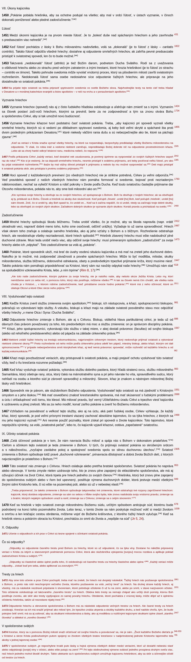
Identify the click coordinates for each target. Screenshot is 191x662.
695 (176, 302)
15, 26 (122, 244)
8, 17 (60, 319)
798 (176, 389)
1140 (177, 610)
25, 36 (124, 282)
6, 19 (134, 303)
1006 (177, 197)
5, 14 (138, 648)
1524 (177, 629)
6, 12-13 (49, 367)
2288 (177, 286)
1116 (177, 307)
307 (176, 332)
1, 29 (104, 328)
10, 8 (46, 411)
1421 (177, 277)
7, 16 (35, 273)
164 (176, 238)
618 (176, 403)
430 (176, 378)
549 (176, 268)
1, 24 (144, 404)
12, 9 (91, 399)
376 (176, 243)
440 (176, 323)
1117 (177, 440)
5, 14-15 (99, 441)
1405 (177, 419)
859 (176, 357)
